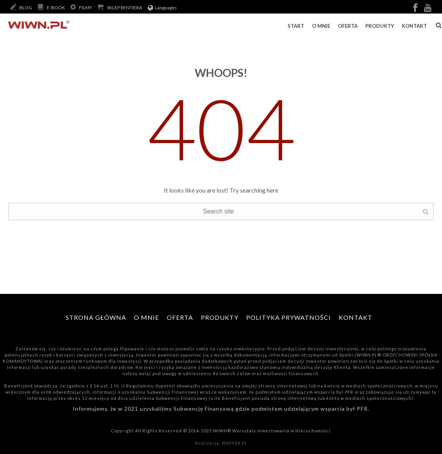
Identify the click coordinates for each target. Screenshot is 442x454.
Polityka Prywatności (288, 317)
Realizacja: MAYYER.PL (221, 442)
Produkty (379, 26)
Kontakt (414, 26)
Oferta (348, 26)
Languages (162, 7)
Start (296, 26)
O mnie (321, 26)
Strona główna (96, 317)
